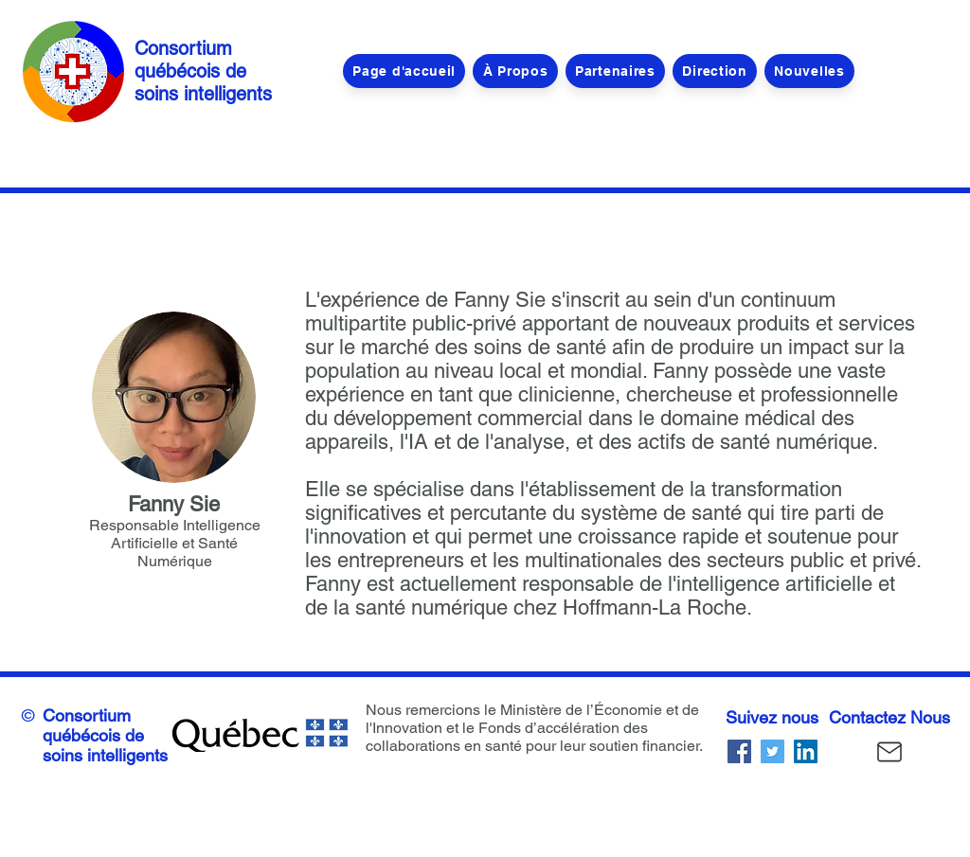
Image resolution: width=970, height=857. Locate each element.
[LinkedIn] (805, 751)
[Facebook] (739, 751)
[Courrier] (889, 751)
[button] (715, 71)
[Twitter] (772, 751)
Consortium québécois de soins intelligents (203, 71)
